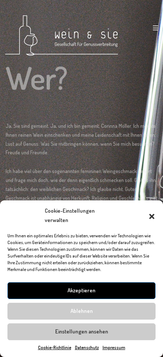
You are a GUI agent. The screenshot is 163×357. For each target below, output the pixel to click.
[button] (152, 215)
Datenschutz (87, 347)
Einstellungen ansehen (81, 331)
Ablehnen (81, 310)
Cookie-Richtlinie (54, 347)
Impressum (114, 347)
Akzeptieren (81, 290)
